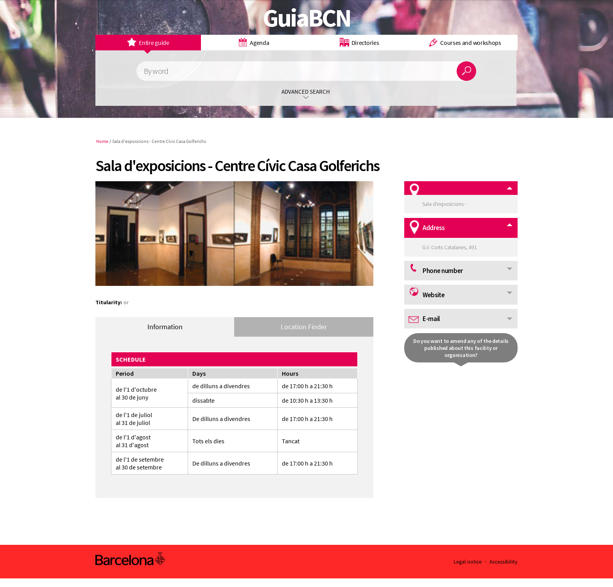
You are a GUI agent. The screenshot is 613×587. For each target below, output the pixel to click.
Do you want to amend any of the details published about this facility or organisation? (461, 348)
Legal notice (467, 561)
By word (156, 71)
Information (165, 326)
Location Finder (304, 326)
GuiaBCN (307, 18)
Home (102, 141)
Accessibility (503, 561)
